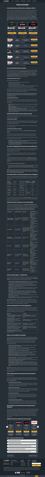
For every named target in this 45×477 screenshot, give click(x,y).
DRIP (9, 194)
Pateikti (36, 465)
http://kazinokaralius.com (7, 467)
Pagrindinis (31, 455)
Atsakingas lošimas (23, 465)
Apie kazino (10, 431)
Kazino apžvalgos (12, 34)
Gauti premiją (34, 39)
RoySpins (9, 186)
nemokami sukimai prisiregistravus (29, 204)
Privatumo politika (23, 464)
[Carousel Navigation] (22, 427)
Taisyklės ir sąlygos (23, 42)
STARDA (9, 190)
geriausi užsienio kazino (24, 71)
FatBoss (9, 192)
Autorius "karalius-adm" (10, 455)
